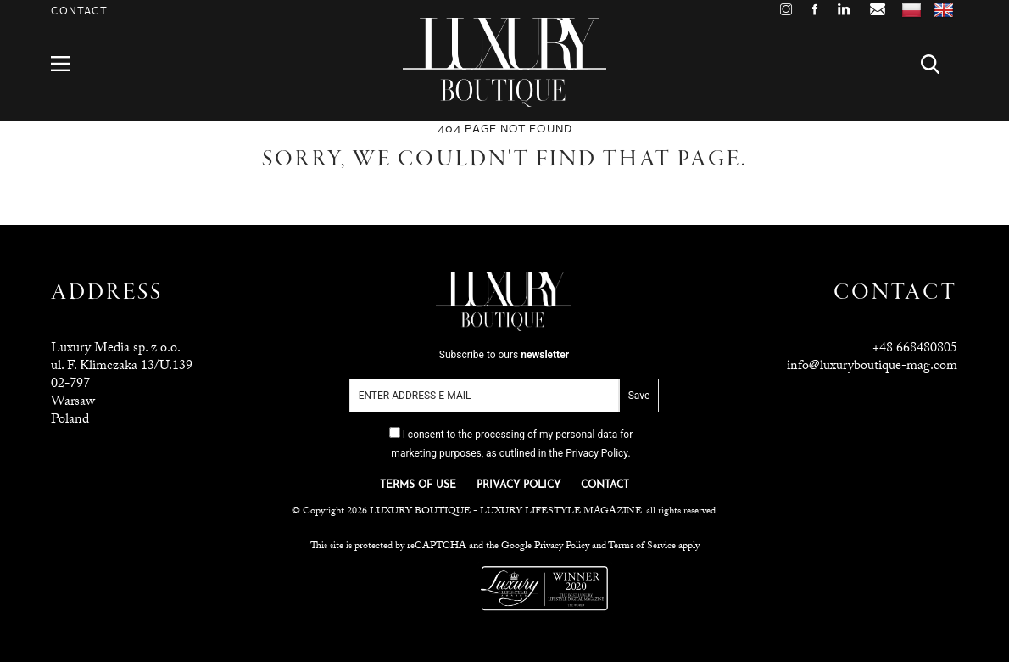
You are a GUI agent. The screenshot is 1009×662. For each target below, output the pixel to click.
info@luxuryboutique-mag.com (872, 367)
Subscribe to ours (504, 355)
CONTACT (605, 485)
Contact (79, 11)
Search (940, 64)
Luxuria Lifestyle (436, 588)
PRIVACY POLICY (518, 485)
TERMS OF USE (418, 485)
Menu (70, 64)
